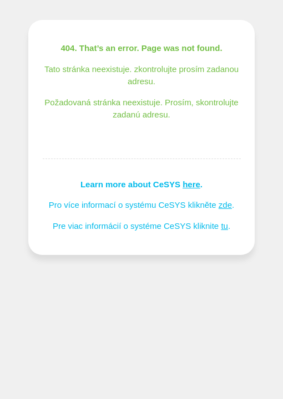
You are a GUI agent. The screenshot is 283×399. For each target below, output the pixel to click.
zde (225, 204)
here (191, 184)
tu (224, 226)
